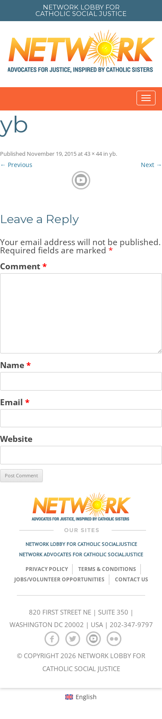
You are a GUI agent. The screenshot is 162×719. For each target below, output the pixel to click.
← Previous (16, 165)
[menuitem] (81, 697)
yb (112, 154)
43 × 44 (93, 154)
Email (14, 402)
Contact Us (131, 579)
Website (16, 438)
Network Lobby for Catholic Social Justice (81, 544)
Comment (23, 266)
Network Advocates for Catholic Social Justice (81, 554)
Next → (151, 165)
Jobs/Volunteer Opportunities (59, 579)
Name (15, 365)
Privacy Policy (46, 569)
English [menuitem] (86, 697)
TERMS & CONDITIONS (107, 569)
